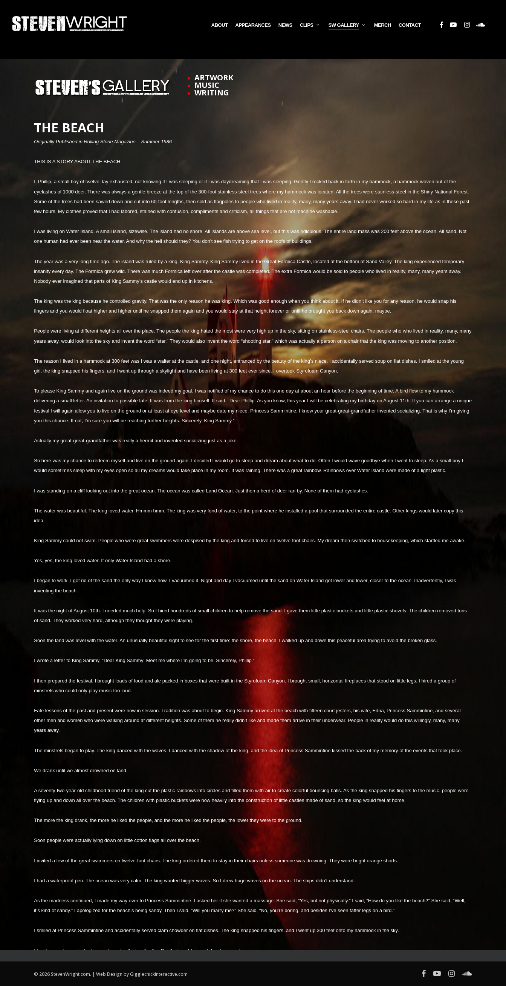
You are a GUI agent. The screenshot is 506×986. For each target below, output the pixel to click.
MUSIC (206, 85)
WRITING (211, 92)
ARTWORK (213, 77)
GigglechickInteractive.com (159, 974)
